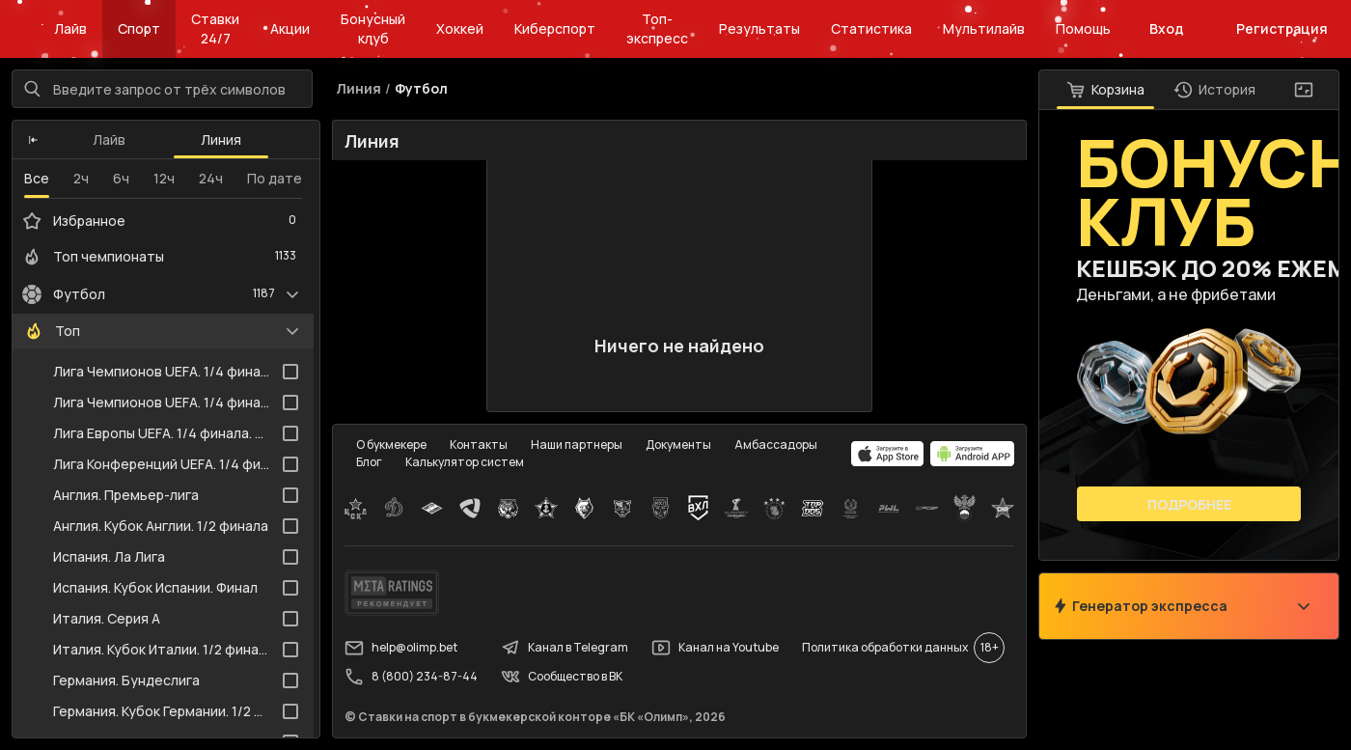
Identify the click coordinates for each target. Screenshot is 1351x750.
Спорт (139, 28)
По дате (274, 178)
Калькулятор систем (464, 462)
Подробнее (1189, 504)
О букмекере (391, 444)
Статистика (871, 28)
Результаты (759, 28)
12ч (164, 178)
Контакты (479, 444)
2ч (81, 178)
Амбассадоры (775, 444)
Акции (290, 28)
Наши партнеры (576, 444)
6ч (121, 178)
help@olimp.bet (401, 647)
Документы (678, 444)
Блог (369, 462)
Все (36, 178)
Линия (221, 139)
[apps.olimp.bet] (887, 453)
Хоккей (459, 28)
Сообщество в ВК (561, 676)
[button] (33, 140)
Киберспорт (554, 28)
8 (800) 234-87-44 (411, 676)
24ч (211, 178)
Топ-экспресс (657, 28)
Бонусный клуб (373, 28)
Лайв (70, 28)
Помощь (1083, 28)
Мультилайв (984, 28)
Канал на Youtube (715, 647)
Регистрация (1282, 28)
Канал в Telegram (564, 647)
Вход (1166, 28)
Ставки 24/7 (215, 28)
